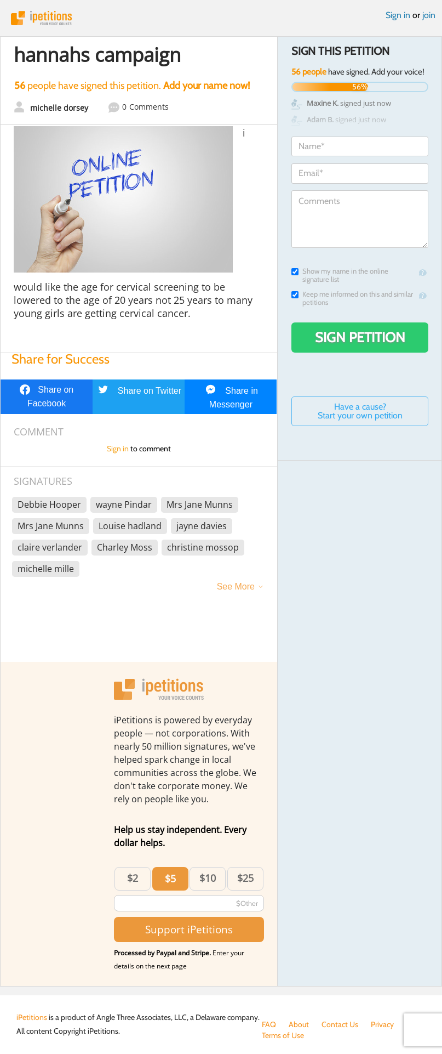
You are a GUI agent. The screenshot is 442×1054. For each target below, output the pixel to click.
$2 (132, 878)
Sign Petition (360, 337)
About (299, 1024)
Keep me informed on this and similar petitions (352, 298)
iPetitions (221, 18)
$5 (170, 878)
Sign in (398, 15)
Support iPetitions (189, 929)
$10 (207, 878)
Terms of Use (283, 1035)
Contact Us (340, 1024)
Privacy (382, 1024)
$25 (245, 878)
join (428, 15)
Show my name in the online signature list (339, 275)
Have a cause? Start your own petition (360, 411)
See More (236, 586)
